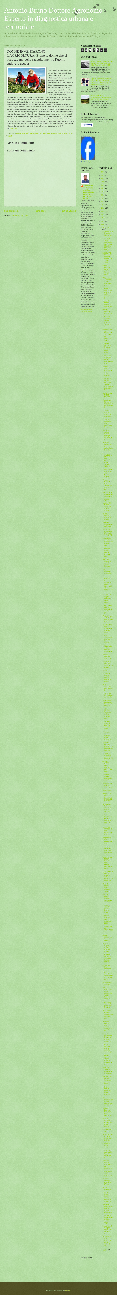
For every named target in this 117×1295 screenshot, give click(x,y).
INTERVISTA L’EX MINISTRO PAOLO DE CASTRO (107, 797)
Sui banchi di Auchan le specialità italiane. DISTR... (106, 958)
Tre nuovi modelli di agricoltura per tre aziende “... (107, 563)
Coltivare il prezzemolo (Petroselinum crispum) (107, 532)
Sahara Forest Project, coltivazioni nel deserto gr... (107, 609)
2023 (103, 182)
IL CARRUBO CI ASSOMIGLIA (107, 929)
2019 (103, 192)
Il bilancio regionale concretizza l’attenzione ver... (107, 850)
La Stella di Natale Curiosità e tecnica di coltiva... (107, 677)
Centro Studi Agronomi (87, 136)
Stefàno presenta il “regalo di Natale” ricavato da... (106, 713)
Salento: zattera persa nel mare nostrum (106, 1090)
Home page (40, 211)
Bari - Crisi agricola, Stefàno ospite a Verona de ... (106, 321)
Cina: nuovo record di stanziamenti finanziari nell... (107, 541)
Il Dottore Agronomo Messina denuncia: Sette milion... (106, 348)
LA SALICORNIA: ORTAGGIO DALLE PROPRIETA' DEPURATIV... (107, 584)
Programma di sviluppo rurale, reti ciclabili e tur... (107, 1229)
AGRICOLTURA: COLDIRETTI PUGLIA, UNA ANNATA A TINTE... (107, 334)
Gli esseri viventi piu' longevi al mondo (106, 516)
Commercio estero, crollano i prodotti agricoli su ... (107, 735)
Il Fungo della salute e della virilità (107, 1173)
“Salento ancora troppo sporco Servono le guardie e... (107, 1196)
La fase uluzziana (106, 1188)
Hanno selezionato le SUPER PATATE (107, 937)
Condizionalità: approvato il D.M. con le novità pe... (107, 702)
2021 (103, 185)
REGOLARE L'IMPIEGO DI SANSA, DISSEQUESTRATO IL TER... (107, 257)
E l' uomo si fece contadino (106, 967)
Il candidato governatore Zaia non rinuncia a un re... (107, 725)
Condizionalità (107, 790)
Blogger (68, 1290)
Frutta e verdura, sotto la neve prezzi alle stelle (107, 898)
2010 (103, 221)
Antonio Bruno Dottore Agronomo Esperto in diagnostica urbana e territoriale (53, 18)
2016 (103, 201)
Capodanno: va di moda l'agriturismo (107, 233)
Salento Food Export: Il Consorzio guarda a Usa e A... (107, 1080)
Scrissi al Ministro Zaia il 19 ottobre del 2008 (106, 919)
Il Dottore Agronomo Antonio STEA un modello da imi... (107, 1059)
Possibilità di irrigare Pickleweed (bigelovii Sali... (107, 598)
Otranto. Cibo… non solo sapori (107, 311)
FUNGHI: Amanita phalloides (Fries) (106, 1181)
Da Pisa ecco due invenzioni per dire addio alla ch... (106, 1241)
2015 (103, 205)
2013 (103, 211)
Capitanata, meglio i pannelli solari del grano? (106, 947)
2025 (103, 175)
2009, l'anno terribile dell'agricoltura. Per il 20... (107, 1014)
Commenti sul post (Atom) (19, 216)
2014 (103, 208)
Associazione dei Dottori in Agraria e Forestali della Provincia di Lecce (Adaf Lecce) (88, 192)
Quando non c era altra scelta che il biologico (107, 1137)
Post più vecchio (68, 211)
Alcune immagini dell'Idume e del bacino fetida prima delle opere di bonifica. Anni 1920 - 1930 (102, 63)
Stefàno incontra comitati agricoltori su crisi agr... (107, 1048)
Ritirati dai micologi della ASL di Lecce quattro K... (107, 1164)
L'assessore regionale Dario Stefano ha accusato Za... (107, 484)
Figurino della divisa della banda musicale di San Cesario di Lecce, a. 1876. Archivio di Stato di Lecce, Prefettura (101, 81)
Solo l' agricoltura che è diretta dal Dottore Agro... (107, 975)
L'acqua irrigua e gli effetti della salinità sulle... (107, 618)
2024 (103, 178)
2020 (103, 188)
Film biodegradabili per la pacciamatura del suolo (107, 1101)
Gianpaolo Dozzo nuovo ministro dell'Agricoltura (107, 1026)
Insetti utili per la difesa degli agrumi (107, 785)
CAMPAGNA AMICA (106, 1130)
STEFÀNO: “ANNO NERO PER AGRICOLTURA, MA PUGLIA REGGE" (107, 244)
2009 (103, 224)
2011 (103, 218)
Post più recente (12, 211)
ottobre (105, 1250)
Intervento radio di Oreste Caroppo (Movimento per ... (107, 434)
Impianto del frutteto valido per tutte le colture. (106, 506)
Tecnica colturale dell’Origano (107, 656)
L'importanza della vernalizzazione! (107, 840)
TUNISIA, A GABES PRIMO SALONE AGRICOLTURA (107, 766)
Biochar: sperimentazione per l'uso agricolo (107, 639)
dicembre (106, 227)
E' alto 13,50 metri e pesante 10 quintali (107, 777)
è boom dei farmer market (106, 1145)
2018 (103, 195)
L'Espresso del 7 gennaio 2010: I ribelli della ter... (107, 281)
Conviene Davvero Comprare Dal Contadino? (107, 1111)
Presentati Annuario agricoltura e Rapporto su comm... (107, 746)
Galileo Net (13, 128)
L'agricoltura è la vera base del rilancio (107, 695)
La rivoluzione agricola (107, 983)
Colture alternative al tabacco (106, 572)
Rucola (104, 670)
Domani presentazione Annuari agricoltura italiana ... (107, 1037)
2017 (103, 198)
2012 (103, 214)
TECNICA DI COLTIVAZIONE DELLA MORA (107, 664)
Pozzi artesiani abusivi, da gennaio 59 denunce (107, 1004)
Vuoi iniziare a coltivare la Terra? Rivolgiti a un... (107, 1153)
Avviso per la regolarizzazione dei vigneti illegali (107, 1219)
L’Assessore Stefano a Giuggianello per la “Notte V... (107, 403)
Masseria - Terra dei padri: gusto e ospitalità (107, 1070)
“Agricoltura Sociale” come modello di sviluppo (106, 887)
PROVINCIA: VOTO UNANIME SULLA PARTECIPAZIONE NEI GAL (107, 384)
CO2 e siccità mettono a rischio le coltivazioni (107, 648)
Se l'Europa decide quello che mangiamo (106, 413)
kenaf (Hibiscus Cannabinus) (107, 687)
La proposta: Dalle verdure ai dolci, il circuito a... (107, 807)
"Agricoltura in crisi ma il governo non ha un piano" (107, 756)
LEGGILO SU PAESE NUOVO (107, 395)
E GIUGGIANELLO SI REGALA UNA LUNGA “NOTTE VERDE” (107, 459)
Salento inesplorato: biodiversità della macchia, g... (107, 293)
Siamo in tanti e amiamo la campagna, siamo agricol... (107, 496)
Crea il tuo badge (86, 162)
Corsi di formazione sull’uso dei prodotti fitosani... (107, 1122)
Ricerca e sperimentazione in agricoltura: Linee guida (107, 1208)
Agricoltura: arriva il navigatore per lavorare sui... (107, 552)
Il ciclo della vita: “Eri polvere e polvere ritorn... (106, 908)
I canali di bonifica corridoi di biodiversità (107, 303)
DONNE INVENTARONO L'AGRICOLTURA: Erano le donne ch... (107, 993)
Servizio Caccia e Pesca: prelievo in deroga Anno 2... (106, 270)
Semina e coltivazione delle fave (107, 524)
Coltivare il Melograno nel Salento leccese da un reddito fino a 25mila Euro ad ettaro (101, 97)
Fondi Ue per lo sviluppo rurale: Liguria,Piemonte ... (107, 359)
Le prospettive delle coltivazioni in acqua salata (107, 628)
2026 (103, 172)
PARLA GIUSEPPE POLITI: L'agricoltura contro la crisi (107, 819)
